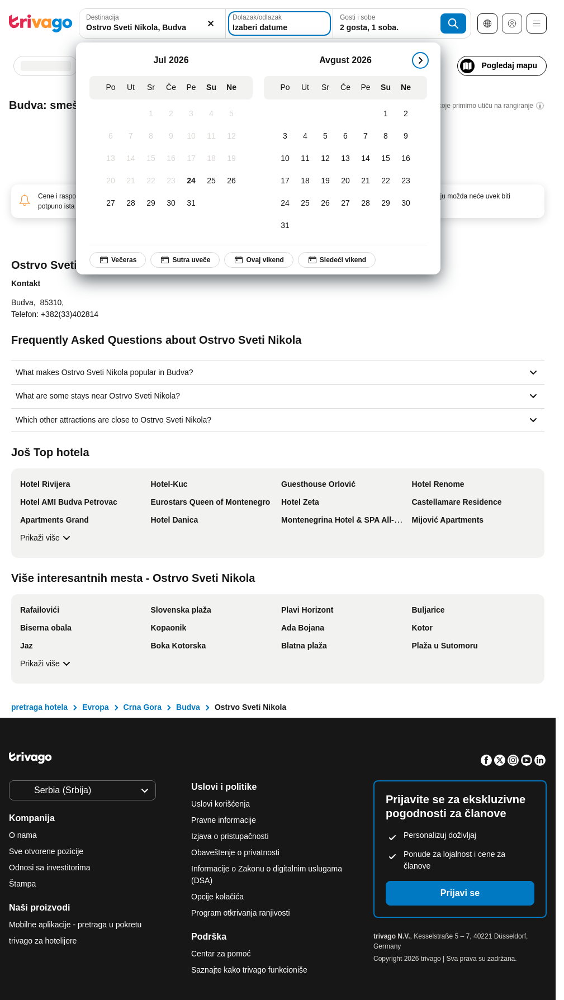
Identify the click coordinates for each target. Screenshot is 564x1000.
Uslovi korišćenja (220, 803)
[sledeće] (420, 60)
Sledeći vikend (336, 260)
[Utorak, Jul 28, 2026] (131, 203)
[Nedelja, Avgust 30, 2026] (406, 203)
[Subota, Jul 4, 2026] (211, 114)
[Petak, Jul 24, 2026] (191, 181)
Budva (188, 707)
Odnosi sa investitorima (50, 867)
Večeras (117, 260)
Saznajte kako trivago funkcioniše (249, 969)
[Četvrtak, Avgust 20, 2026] (345, 181)
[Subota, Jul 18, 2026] (211, 159)
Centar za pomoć (221, 953)
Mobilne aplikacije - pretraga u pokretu (75, 924)
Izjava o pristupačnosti (230, 836)
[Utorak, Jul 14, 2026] (131, 159)
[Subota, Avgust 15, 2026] (386, 159)
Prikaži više (46, 537)
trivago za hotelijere (43, 940)
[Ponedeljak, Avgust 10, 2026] (285, 159)
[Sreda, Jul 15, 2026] (151, 159)
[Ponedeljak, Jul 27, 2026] (111, 203)
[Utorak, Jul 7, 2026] (131, 136)
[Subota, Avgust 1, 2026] (386, 114)
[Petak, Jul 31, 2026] (191, 203)
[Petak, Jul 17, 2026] (191, 159)
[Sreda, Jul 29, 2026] (151, 203)
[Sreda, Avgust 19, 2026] (325, 181)
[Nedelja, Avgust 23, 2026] (406, 181)
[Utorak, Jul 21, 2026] (131, 181)
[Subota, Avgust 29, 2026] (386, 203)
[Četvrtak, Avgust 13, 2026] (345, 159)
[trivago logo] (41, 23)
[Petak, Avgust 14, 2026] (366, 159)
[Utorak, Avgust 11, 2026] (305, 159)
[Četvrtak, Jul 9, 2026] (171, 136)
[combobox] (152, 23)
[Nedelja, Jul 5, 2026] (231, 114)
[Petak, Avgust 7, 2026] (366, 136)
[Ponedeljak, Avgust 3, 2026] (285, 136)
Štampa (22, 883)
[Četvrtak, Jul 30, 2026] (171, 203)
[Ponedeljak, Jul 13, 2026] (111, 159)
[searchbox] (152, 28)
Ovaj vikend (258, 260)
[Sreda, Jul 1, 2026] (151, 114)
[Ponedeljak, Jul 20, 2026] (111, 181)
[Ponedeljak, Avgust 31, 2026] (285, 226)
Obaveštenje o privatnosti (235, 852)
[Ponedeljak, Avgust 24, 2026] (285, 203)
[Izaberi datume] (279, 23)
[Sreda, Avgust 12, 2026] (325, 159)
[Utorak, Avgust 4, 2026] (305, 136)
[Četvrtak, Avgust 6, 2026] (345, 136)
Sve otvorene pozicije (46, 851)
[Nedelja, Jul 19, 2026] (231, 159)
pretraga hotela (39, 707)
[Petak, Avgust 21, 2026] (366, 181)
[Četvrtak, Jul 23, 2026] (171, 181)
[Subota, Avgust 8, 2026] (386, 136)
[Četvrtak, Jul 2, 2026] (171, 114)
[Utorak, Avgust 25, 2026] (305, 203)
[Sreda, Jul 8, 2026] (151, 136)
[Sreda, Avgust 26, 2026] (325, 203)
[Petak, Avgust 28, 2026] (366, 203)
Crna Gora (143, 707)
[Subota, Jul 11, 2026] (211, 136)
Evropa (95, 707)
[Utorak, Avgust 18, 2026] (305, 181)
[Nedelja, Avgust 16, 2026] (406, 159)
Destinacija (102, 17)
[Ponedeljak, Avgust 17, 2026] (285, 181)
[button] (152, 23)
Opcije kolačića (218, 896)
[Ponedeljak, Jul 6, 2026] (111, 136)
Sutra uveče (185, 260)
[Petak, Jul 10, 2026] (191, 136)
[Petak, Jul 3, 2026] (191, 114)
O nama (23, 835)
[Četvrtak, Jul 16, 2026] (171, 159)
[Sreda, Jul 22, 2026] (151, 181)
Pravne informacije (223, 820)
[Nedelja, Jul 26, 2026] (231, 181)
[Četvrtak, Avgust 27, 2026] (345, 203)
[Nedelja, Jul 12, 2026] (231, 136)
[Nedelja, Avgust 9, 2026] (406, 136)
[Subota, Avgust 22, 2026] (386, 181)
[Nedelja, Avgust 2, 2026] (406, 114)
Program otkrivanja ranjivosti (240, 912)
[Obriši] (211, 23)
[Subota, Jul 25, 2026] (211, 181)
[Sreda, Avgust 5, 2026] (325, 136)
